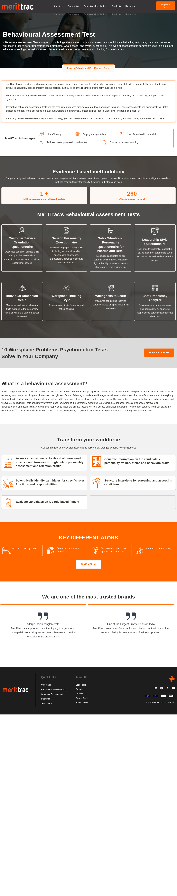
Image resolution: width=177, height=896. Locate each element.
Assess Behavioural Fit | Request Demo (88, 68)
